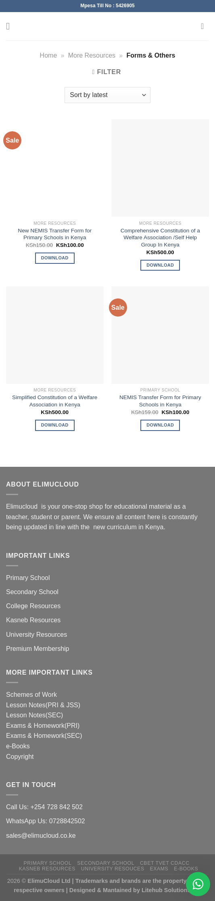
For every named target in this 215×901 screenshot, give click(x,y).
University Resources (36, 634)
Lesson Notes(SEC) (34, 715)
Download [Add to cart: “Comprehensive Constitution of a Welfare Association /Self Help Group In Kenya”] (160, 265)
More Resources (91, 55)
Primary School (28, 577)
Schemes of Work (31, 694)
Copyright (19, 756)
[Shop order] (107, 95)
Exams (159, 869)
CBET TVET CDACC (165, 863)
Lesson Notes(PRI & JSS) (43, 705)
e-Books (18, 746)
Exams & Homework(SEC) (44, 735)
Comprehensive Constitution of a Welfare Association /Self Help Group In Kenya (160, 238)
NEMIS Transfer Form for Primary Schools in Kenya (160, 401)
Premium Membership (37, 648)
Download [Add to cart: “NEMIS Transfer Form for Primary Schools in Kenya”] (160, 425)
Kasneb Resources (33, 620)
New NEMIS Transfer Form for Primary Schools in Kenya (55, 234)
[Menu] (11, 26)
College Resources (33, 606)
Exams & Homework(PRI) (42, 725)
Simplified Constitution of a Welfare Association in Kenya (54, 401)
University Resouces (112, 869)
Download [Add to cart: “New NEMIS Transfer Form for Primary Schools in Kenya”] (55, 257)
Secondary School (32, 591)
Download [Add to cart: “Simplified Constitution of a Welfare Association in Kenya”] (55, 425)
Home (48, 55)
